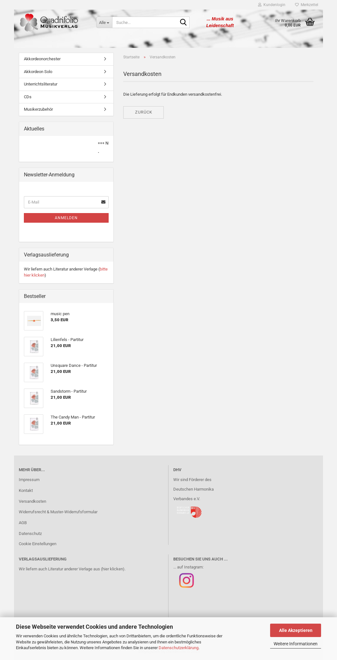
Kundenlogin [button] (271, 5)
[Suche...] (104, 22)
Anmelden (66, 218)
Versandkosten (32, 501)
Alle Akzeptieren (295, 630)
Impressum (29, 479)
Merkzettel (306, 5)
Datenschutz (30, 533)
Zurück (143, 112)
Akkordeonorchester (42, 58)
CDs (28, 96)
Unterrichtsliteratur (40, 84)
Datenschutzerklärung (178, 647)
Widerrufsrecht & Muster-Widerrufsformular (58, 511)
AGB (23, 522)
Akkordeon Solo (38, 71)
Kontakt (26, 490)
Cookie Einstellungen (37, 543)
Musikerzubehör (38, 109)
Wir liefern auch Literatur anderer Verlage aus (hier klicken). (72, 569)
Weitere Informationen (296, 643)
